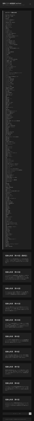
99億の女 (7, 28)
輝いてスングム (8, 218)
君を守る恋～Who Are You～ (11, 14)
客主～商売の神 (8, 134)
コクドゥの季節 (8, 77)
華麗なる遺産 (8, 211)
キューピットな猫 (9, 64)
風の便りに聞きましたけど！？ (11, 238)
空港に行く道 (8, 204)
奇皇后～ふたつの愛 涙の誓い (10, 125)
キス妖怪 (7, 54)
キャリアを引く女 (9, 62)
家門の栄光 (7, 140)
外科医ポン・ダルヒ (9, 124)
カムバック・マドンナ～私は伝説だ (12, 44)
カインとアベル (8, 38)
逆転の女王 (7, 229)
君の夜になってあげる (9, 117)
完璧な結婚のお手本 (9, 133)
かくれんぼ (7, 29)
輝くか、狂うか (8, 219)
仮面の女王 (7, 97)
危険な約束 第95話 (12, 399)
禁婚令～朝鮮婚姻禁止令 (10, 203)
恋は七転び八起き (9, 181)
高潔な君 (7, 242)
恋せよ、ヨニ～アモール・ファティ (12, 165)
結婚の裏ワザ (8, 208)
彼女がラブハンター (9, 147)
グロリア (7, 75)
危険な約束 (7, 109)
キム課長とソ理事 (9, 61)
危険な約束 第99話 (12, 336)
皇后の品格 (7, 197)
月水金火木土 (8, 188)
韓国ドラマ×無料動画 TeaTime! (12, 3)
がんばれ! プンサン (9, 30)
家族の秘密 (7, 138)
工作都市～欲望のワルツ (10, 141)
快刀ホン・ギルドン (9, 156)
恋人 (6, 182)
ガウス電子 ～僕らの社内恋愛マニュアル (12, 48)
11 (19, 413)
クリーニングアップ (9, 70)
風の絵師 (7, 241)
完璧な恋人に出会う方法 (10, 131)
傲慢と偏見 (7, 104)
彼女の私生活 (8, 150)
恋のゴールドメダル (9, 166)
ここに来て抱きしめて (9, 34)
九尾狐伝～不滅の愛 (9, 88)
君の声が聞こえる (9, 115)
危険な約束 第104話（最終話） (16, 256)
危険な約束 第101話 (12, 304)
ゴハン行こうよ (8, 85)
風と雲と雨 (7, 237)
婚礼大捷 (7, 129)
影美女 (7, 145)
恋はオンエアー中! (9, 178)
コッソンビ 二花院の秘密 (10, 78)
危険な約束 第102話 (12, 288)
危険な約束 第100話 (12, 320)
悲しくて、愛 (8, 186)
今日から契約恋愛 (9, 92)
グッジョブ (7, 71)
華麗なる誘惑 (8, 210)
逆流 (6, 225)
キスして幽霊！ (8, 53)
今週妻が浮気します (9, 94)
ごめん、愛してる (9, 24)
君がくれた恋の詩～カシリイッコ (11, 110)
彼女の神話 (7, 149)
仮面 (6, 96)
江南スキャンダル (9, 194)
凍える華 (7, 106)
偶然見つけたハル (9, 103)
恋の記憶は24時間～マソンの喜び (11, 177)
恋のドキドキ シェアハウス (10, 171)
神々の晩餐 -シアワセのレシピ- (11, 198)
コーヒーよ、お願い (9, 82)
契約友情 (7, 128)
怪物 (6, 157)
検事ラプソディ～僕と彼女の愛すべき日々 (13, 190)
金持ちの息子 (8, 230)
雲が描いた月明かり (9, 234)
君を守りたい (8, 119)
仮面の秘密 (7, 99)
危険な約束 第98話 (12, 352)
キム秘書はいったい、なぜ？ (10, 60)
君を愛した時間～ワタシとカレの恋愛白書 (13, 120)
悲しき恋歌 (7, 184)
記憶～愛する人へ (9, 213)
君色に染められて (9, 123)
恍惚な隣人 (7, 183)
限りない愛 (7, 231)
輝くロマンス (8, 220)
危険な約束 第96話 (12, 383)
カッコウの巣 (8, 39)
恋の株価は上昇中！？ (9, 176)
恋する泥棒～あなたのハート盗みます (12, 163)
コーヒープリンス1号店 (10, 83)
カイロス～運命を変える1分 (10, 37)
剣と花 (7, 108)
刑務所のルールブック (9, 107)
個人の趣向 (7, 101)
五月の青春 (7, 91)
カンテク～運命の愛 (9, 46)
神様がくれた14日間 (9, 202)
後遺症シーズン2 (8, 155)
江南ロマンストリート (9, 195)
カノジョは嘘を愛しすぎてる (10, 42)
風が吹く (7, 236)
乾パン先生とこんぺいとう (10, 90)
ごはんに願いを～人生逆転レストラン (12, 35)
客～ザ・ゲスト (8, 135)
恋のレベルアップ (9, 173)
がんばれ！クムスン (9, 32)
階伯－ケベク (8, 232)
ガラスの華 (7, 50)
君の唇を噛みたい (9, 114)
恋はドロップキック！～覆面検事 (11, 179)
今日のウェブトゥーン (9, 93)
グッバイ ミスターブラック (10, 74)
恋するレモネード (9, 162)
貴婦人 (7, 215)
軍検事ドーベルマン (9, 216)
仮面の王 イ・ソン (9, 98)
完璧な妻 (7, 130)
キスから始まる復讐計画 (10, 51)
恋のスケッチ (8, 167)
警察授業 (7, 214)
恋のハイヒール (8, 26)
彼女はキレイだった (9, 151)
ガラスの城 (7, 49)
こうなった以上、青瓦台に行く (11, 33)
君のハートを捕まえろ (9, 113)
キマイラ (7, 55)
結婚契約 (7, 209)
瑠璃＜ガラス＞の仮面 (9, 16)
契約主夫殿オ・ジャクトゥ (10, 126)
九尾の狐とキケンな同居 (10, 87)
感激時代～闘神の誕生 (9, 187)
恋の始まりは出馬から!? (10, 174)
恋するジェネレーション (10, 160)
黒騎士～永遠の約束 (9, 246)
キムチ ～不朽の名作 (9, 58)
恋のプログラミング (9, 172)
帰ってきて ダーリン (9, 144)
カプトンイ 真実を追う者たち (10, 43)
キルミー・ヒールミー (9, 65)
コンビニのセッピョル (9, 81)
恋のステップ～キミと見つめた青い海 (12, 168)
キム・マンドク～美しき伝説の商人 (12, 59)
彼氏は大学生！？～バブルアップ (11, 152)
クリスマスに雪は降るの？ (10, 19)
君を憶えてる (8, 122)
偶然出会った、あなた (9, 102)
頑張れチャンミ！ (9, 235)
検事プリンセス (8, 189)
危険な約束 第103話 (12, 272)
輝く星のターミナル (9, 221)
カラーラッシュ (8, 45)
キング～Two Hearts (9, 67)
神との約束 (7, 199)
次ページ (30, 413)
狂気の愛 (7, 18)
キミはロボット (8, 56)
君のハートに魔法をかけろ (10, 112)
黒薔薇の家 (7, 245)
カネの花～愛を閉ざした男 (10, 40)
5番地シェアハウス (9, 27)
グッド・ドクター (9, 21)
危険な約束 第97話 (12, 367)
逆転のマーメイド (9, 227)
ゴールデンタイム (9, 23)
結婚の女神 (7, 206)
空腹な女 (7, 205)
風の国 (7, 240)
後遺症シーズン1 (8, 154)
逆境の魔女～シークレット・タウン (12, 224)
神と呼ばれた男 (8, 200)
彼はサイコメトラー (9, 146)
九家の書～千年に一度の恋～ (10, 22)
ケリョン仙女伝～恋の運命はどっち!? (12, 76)
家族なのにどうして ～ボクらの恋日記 (12, 136)
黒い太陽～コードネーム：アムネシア (12, 243)
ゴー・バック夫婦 (9, 86)
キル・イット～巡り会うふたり (11, 66)
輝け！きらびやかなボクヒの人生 (11, 222)
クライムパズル (8, 69)
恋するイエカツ (8, 158)
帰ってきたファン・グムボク (10, 142)
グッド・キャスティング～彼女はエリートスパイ (14, 72)
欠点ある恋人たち (9, 192)
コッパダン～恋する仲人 (10, 80)
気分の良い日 (8, 193)
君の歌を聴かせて (9, 118)
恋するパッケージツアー (10, 161)
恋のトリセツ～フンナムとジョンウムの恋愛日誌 (14, 170)
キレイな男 (7, 17)
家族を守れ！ (8, 139)
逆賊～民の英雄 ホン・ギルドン (11, 226)
